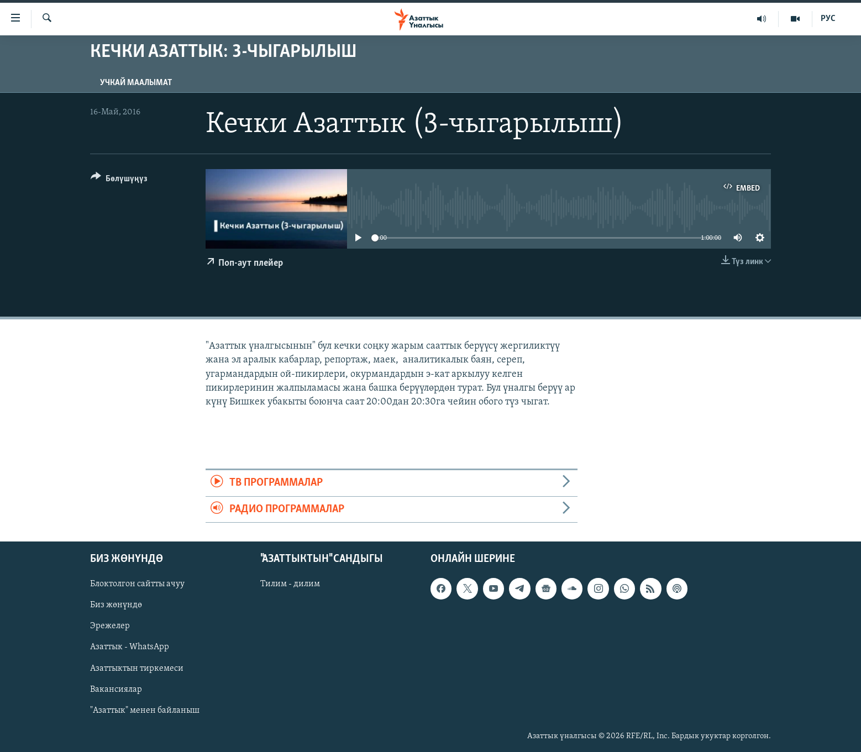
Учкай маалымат (136, 82)
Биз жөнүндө (116, 605)
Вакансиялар (116, 689)
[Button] (119, 180)
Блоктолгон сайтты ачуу (137, 584)
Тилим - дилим (290, 584)
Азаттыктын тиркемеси (136, 668)
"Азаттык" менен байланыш (145, 710)
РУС (828, 18)
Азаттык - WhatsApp (129, 647)
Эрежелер (110, 626)
